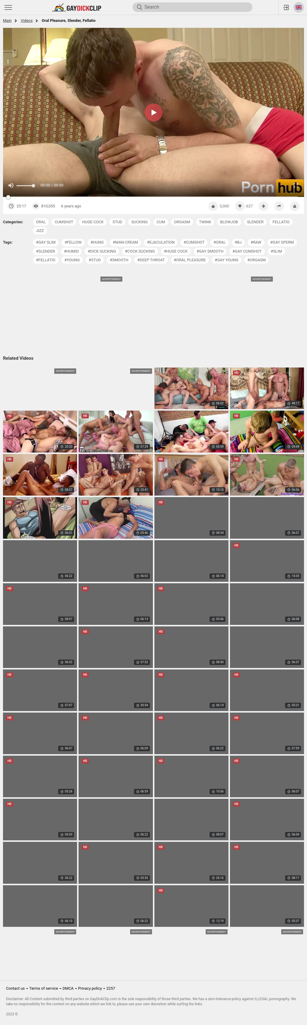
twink (205, 222)
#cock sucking (140, 251)
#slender (45, 251)
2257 (110, 988)
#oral (219, 242)
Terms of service (43, 988)
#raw (256, 242)
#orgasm (256, 260)
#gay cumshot (247, 251)
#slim (276, 251)
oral (41, 222)
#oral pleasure (190, 260)
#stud (95, 260)
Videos (27, 20)
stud (117, 222)
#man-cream (125, 242)
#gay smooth (210, 251)
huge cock (92, 222)
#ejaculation (160, 242)
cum (160, 222)
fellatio (281, 222)
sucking (139, 222)
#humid (71, 251)
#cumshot (193, 242)
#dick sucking (102, 251)
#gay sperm (282, 242)
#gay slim (45, 242)
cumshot (64, 222)
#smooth (119, 260)
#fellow (73, 242)
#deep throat (151, 260)
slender (255, 222)
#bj (238, 242)
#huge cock (176, 251)
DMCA (68, 988)
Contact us (15, 988)
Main (7, 20)
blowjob (229, 222)
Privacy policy (90, 988)
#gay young (226, 260)
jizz (40, 230)
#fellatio (45, 260)
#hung (97, 242)
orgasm (182, 222)
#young (72, 260)
